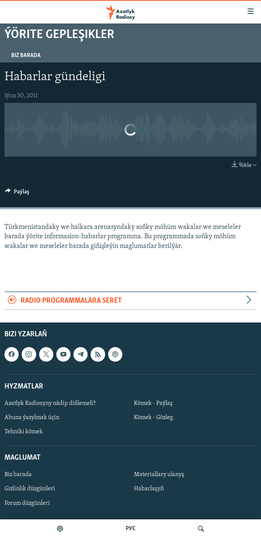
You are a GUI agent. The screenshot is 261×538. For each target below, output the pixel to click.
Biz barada (26, 56)
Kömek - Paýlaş (153, 403)
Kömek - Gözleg (153, 418)
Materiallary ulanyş (159, 475)
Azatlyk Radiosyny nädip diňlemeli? (49, 403)
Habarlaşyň (149, 489)
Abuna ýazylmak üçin (31, 418)
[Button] (17, 193)
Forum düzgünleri (27, 503)
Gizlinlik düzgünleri (29, 489)
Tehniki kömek (23, 432)
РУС (131, 529)
